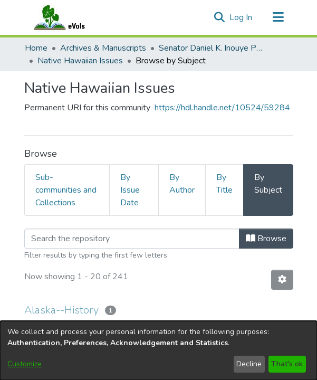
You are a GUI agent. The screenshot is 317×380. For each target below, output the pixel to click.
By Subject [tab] (268, 184)
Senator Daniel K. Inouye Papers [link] (211, 48)
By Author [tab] (182, 184)
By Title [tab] (224, 184)
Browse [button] (266, 238)
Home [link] (36, 48)
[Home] (69, 17)
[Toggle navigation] (278, 17)
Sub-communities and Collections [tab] (66, 190)
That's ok (287, 364)
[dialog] (158, 350)
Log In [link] (241, 17)
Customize (24, 364)
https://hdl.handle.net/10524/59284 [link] (222, 107)
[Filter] (131, 239)
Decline (249, 364)
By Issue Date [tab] (130, 190)
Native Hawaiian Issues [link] (80, 60)
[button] (219, 17)
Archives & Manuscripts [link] (103, 48)
